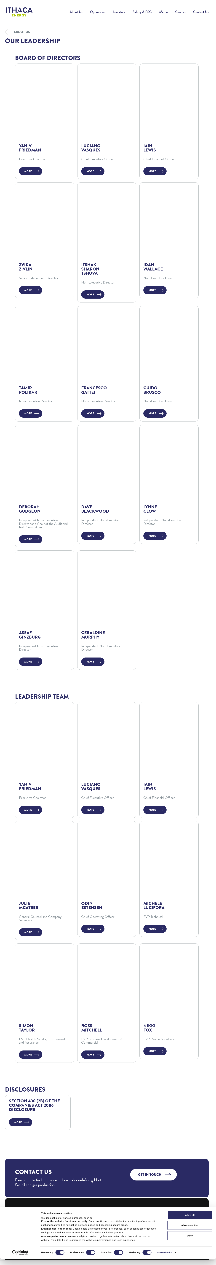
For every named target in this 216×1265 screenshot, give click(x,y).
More (28, 171)
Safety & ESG (142, 11)
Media (163, 11)
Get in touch (149, 1174)
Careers (180, 11)
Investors (119, 11)
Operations (97, 11)
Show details (164, 1258)
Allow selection (189, 1231)
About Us (76, 11)
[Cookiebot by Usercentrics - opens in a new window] (20, 1259)
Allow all (190, 1221)
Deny (190, 1241)
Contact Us (201, 11)
